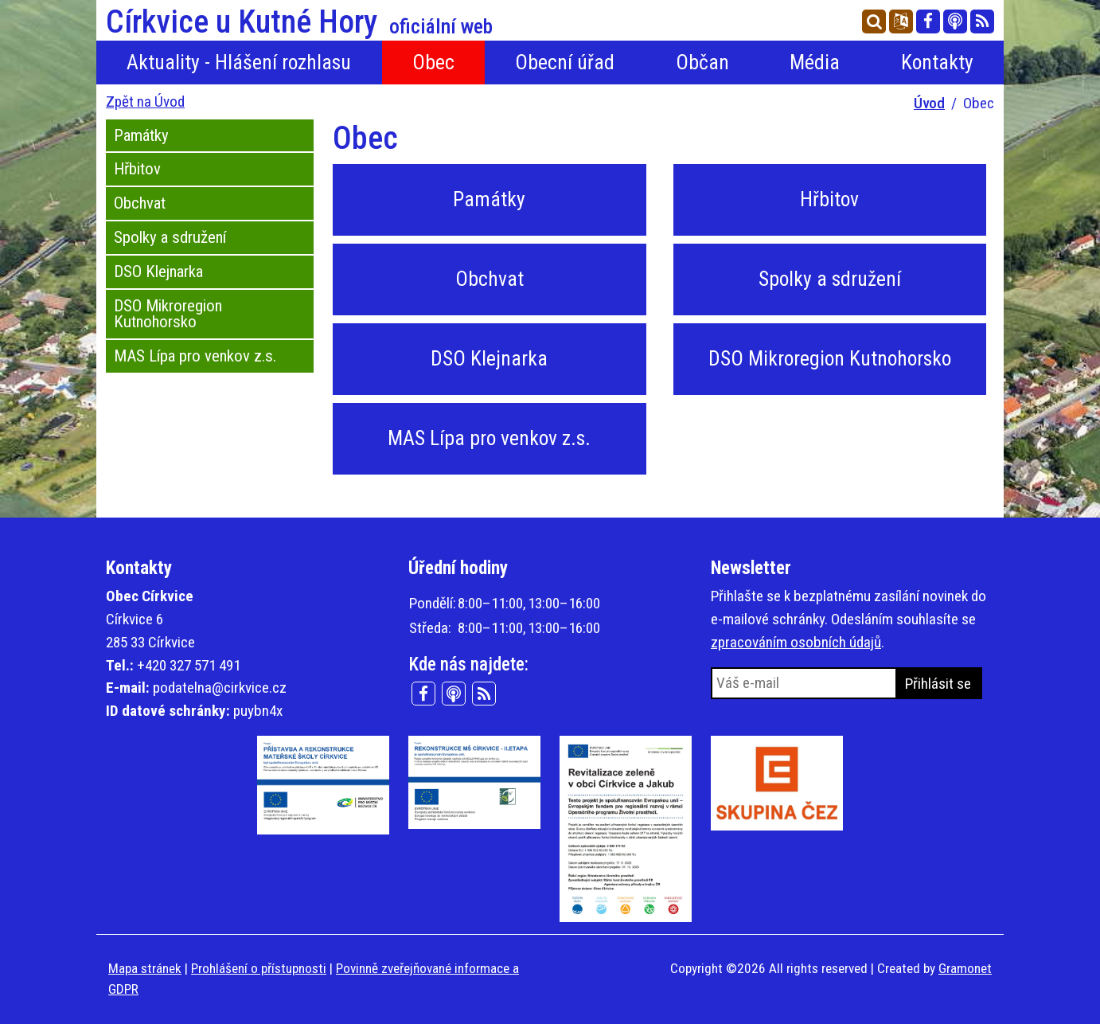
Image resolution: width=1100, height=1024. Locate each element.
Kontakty (937, 62)
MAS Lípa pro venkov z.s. (195, 355)
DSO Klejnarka (158, 271)
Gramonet (965, 968)
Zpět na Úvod (145, 101)
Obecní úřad (564, 62)
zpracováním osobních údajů (796, 642)
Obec (433, 62)
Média (815, 62)
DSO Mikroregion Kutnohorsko (168, 314)
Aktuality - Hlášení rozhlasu (239, 62)
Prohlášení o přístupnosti (258, 968)
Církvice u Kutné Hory (299, 22)
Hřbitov (137, 168)
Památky (141, 135)
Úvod (929, 103)
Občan (702, 62)
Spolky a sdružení (170, 237)
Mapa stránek (144, 968)
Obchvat (140, 203)
